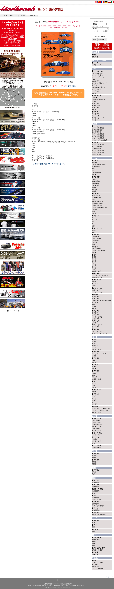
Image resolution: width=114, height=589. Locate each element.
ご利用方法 (72, 86)
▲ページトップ (109, 577)
